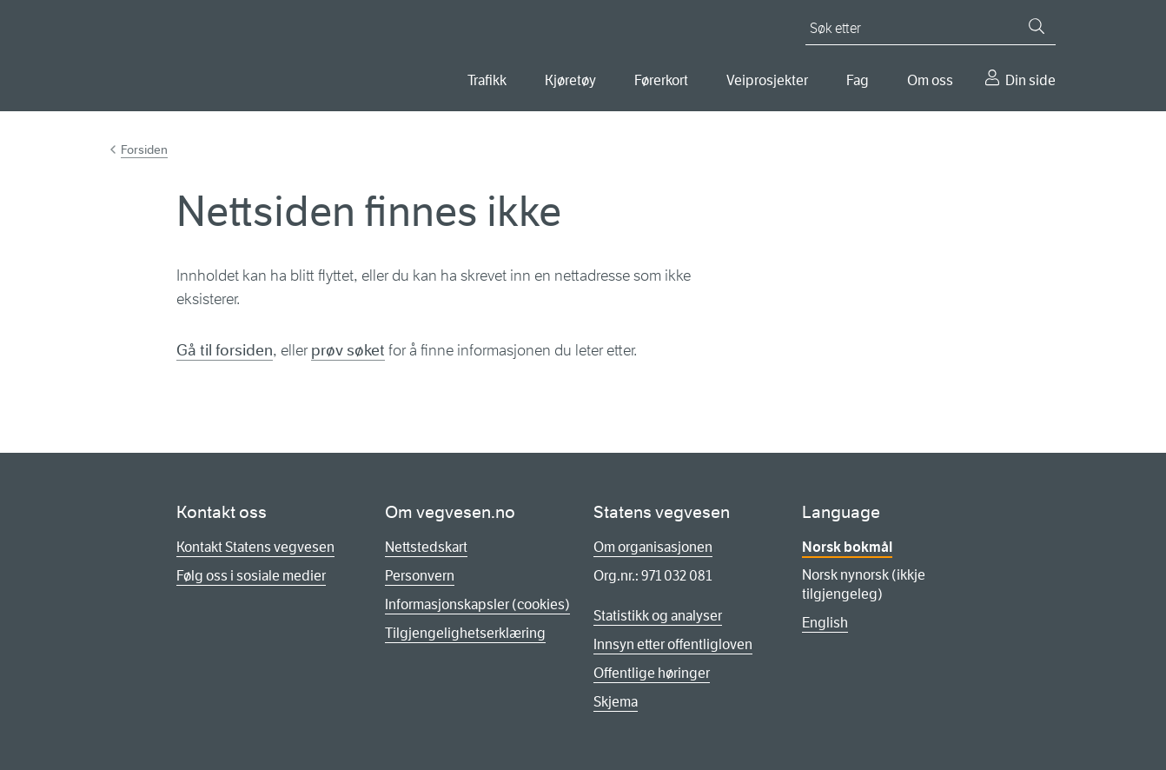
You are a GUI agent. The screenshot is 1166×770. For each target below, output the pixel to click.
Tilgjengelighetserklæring (465, 633)
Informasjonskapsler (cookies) (477, 604)
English (825, 622)
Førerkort (661, 80)
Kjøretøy (570, 80)
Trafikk (487, 80)
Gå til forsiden (224, 350)
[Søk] (1036, 26)
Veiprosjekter (767, 80)
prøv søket (348, 350)
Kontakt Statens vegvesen (255, 547)
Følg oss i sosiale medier (251, 576)
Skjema (615, 702)
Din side (1030, 80)
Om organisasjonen (652, 547)
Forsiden (144, 149)
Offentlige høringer (651, 673)
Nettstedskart (426, 547)
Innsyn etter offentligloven (672, 644)
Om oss (930, 80)
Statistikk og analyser (657, 615)
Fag (857, 80)
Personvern (419, 576)
